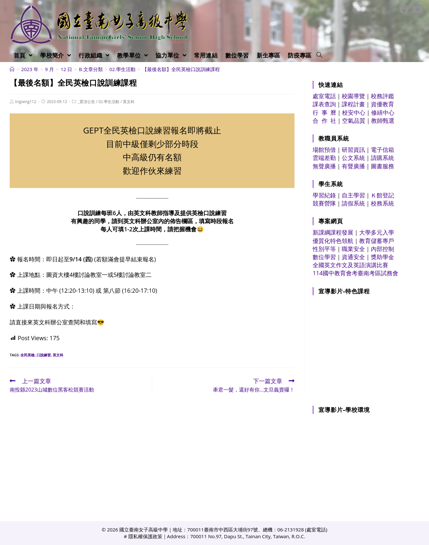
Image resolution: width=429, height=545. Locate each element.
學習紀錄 (324, 195)
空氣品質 (353, 120)
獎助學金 (382, 257)
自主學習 (353, 195)
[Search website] (319, 55)
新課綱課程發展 (333, 232)
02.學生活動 (108, 101)
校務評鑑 (382, 96)
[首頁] (12, 69)
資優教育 (382, 104)
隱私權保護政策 (145, 536)
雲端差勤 (324, 158)
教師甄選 (382, 120)
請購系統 (382, 158)
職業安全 (353, 249)
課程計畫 (353, 104)
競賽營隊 (324, 203)
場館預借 (324, 149)
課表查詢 (324, 104)
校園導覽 (353, 96)
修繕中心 (382, 112)
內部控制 (382, 249)
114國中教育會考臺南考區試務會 (355, 273)
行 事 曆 (324, 112)
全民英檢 (27, 354)
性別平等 (324, 249)
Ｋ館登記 (382, 195)
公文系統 (353, 158)
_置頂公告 (86, 101)
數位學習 (324, 257)
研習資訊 (353, 149)
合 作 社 (324, 120)
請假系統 (353, 203)
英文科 (128, 101)
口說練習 (44, 354)
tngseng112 (25, 101)
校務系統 (382, 203)
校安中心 (353, 112)
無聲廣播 (324, 166)
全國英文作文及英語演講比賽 (350, 265)
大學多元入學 (376, 232)
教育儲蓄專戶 (376, 241)
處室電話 (324, 96)
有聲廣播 (353, 166)
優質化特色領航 (333, 241)
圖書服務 (382, 166)
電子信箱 (382, 149)
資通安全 (353, 257)
